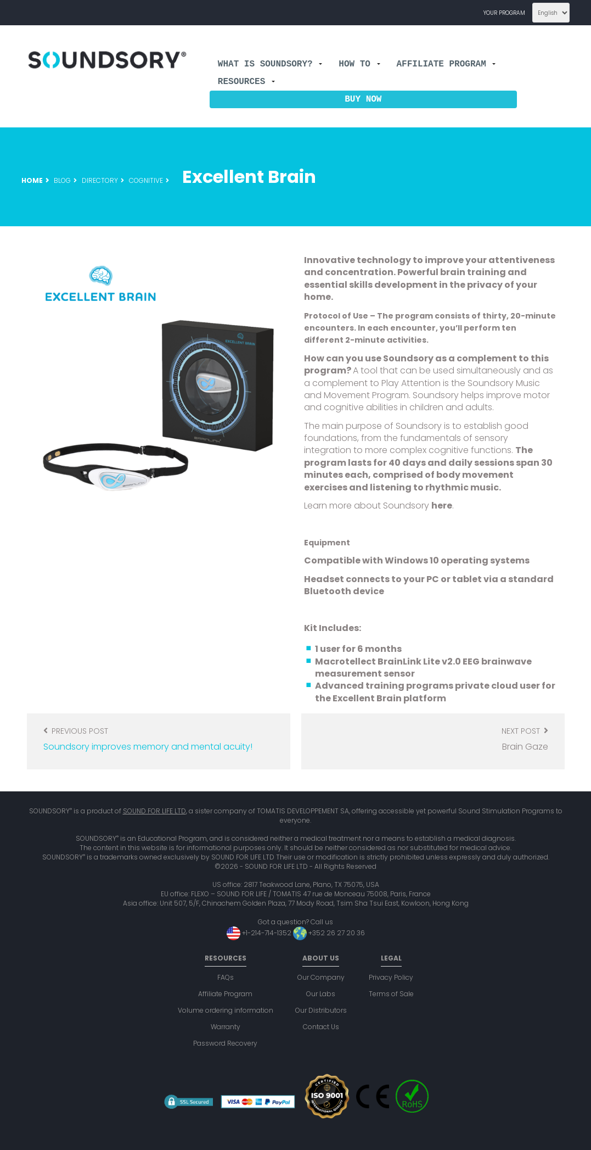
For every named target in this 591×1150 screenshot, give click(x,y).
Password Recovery (225, 1043)
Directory (100, 180)
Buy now (363, 99)
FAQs (225, 977)
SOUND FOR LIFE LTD (154, 811)
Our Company (321, 977)
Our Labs (320, 993)
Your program (504, 13)
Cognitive (146, 180)
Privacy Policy (391, 977)
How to (359, 64)
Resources (246, 82)
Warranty (225, 1026)
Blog (62, 180)
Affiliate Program (446, 64)
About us (320, 958)
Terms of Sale (391, 993)
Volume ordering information (225, 1010)
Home (32, 180)
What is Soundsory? (270, 64)
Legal (391, 958)
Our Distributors (321, 1010)
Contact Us (321, 1026)
